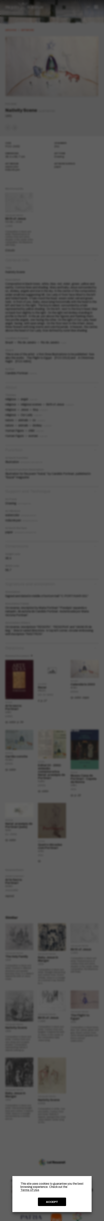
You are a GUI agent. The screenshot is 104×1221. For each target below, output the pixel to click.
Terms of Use (29, 1190)
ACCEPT (52, 1201)
